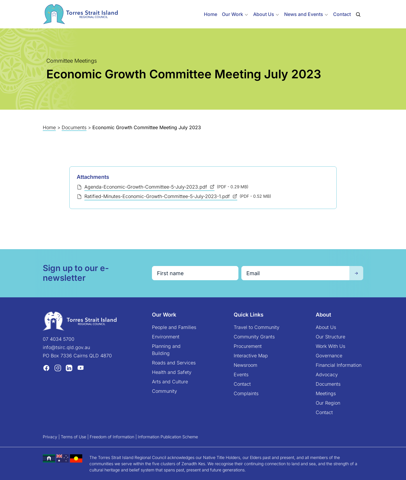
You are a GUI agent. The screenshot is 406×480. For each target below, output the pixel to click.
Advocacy (327, 374)
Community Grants (254, 337)
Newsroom (245, 365)
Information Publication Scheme (168, 436)
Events (241, 374)
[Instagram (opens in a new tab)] (58, 368)
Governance (329, 356)
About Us (326, 327)
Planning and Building (166, 349)
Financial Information (338, 365)
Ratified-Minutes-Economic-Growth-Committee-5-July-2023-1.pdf (157, 196)
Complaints (246, 393)
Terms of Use (73, 436)
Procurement (248, 346)
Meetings (326, 393)
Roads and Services (174, 363)
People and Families (174, 327)
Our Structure (330, 337)
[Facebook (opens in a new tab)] (46, 368)
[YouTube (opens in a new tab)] (80, 368)
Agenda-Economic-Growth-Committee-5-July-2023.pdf (146, 187)
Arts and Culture (170, 382)
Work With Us (330, 346)
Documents (74, 127)
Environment (165, 337)
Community (164, 391)
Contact (342, 14)
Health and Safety (171, 372)
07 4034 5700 (58, 339)
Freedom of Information (112, 436)
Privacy (50, 436)
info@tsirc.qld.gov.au (66, 347)
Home (210, 14)
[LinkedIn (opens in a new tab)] (69, 368)
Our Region (328, 403)
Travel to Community (256, 327)
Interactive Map (251, 356)
